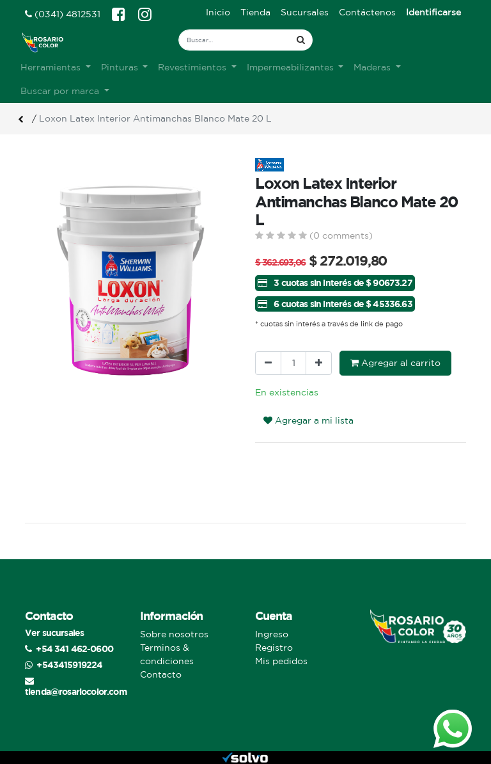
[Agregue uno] (319, 363)
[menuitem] (218, 12)
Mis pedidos (281, 661)
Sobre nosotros (174, 634)
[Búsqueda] (301, 40)
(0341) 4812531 (62, 14)
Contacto (161, 674)
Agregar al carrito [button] (395, 363)
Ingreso (271, 634)
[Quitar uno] (268, 363)
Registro (274, 647)
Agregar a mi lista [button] (308, 420)
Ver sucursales (54, 632)
